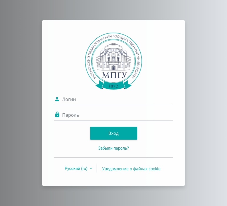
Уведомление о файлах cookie (131, 168)
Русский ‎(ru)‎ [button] (76, 168)
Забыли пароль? (113, 148)
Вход (113, 133)
